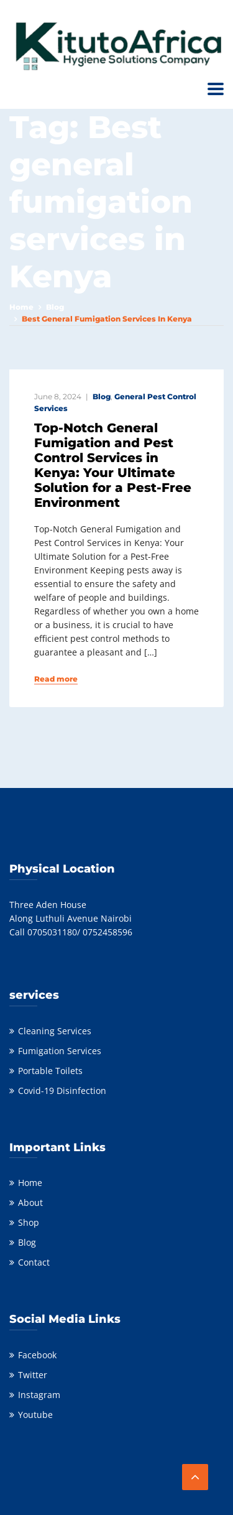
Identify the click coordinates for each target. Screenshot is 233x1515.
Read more (56, 679)
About (30, 1202)
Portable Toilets (50, 1071)
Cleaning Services (54, 1031)
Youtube (35, 1414)
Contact (34, 1262)
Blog (55, 307)
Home (21, 307)
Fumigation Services (59, 1051)
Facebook (37, 1355)
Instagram (39, 1395)
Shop (28, 1222)
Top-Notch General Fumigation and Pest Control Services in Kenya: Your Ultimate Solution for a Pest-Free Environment (112, 465)
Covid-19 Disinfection (62, 1090)
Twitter (32, 1375)
